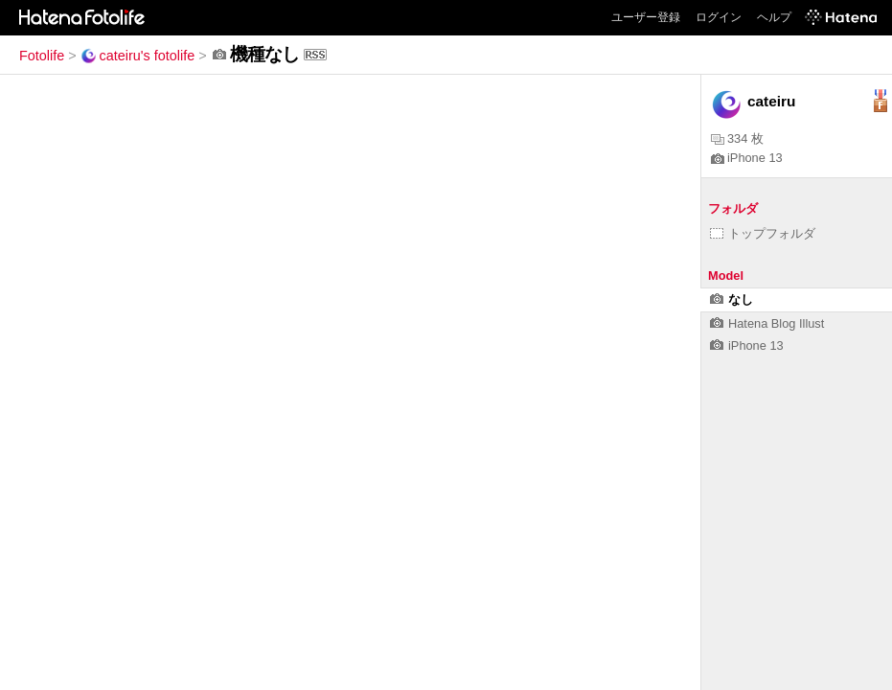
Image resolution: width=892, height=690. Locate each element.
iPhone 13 (747, 157)
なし (731, 299)
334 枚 (737, 138)
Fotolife (41, 55)
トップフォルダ (762, 233)
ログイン (719, 17)
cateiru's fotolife (137, 55)
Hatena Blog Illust (767, 323)
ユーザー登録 (645, 17)
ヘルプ (774, 17)
